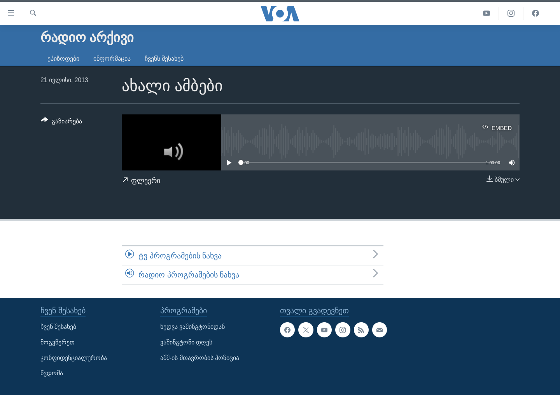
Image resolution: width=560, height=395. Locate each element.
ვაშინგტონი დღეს (186, 342)
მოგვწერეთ (57, 342)
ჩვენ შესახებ (58, 327)
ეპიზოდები (63, 58)
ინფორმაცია (112, 58)
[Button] (61, 122)
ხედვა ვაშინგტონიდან (192, 327)
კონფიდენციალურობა (73, 358)
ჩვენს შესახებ (164, 58)
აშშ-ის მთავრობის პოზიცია (199, 358)
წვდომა (51, 373)
